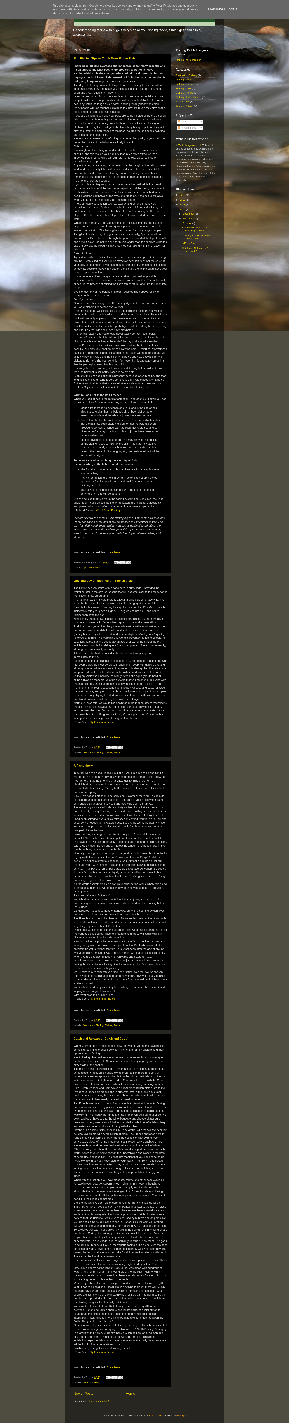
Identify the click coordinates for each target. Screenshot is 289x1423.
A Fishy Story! (84, 765)
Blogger (181, 1415)
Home (130, 1393)
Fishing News (183, 79)
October (187, 223)
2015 (183, 195)
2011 (183, 204)
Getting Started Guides (188, 97)
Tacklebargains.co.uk (189, 145)
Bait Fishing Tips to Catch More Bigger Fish (104, 58)
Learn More (216, 9)
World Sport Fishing (108, 510)
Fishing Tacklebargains (188, 60)
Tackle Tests (182, 101)
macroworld (155, 1415)
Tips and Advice (91, 567)
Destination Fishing (93, 752)
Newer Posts (83, 1393)
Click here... (114, 552)
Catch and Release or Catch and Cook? (101, 1038)
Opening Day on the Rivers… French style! (104, 580)
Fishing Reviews (185, 84)
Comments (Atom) (99, 1401)
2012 (183, 199)
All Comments (187, 127)
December (189, 213)
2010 (183, 209)
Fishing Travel (113, 752)
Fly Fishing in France (102, 722)
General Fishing (91, 1382)
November (189, 218)
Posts (182, 121)
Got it (233, 9)
